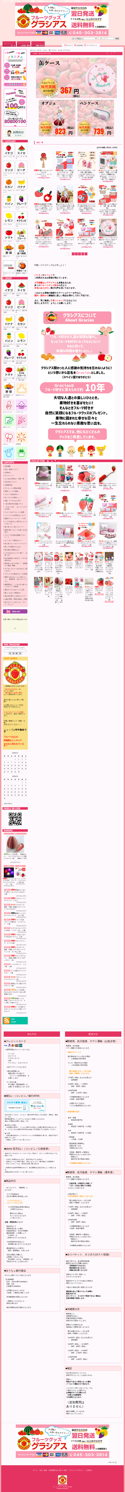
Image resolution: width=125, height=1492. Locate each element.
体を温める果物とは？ (12, 550)
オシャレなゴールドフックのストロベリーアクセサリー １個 (86, 534)
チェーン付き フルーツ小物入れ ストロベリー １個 (15, 922)
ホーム (9, 44)
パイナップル (9, 201)
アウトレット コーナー (9, 268)
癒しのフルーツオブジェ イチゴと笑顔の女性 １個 (65, 196)
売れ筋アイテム (21, 389)
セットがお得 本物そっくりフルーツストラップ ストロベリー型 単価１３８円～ (86, 477)
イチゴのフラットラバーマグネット (38, 585)
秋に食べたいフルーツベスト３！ (16, 543)
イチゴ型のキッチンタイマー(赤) (99, 585)
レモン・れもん (9, 218)
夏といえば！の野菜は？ (13, 593)
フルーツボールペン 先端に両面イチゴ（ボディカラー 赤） (15, 958)
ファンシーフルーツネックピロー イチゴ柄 (69, 560)
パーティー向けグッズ (21, 422)
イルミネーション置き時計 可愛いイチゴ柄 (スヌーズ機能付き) (108, 163)
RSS (13, 1019)
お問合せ (38, 44)
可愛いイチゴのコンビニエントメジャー (78, 585)
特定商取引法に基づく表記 (58, 1470)
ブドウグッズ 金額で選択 (9, 356)
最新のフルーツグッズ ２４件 (15, 518)
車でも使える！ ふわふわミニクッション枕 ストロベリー (44, 476)
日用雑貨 (21, 438)
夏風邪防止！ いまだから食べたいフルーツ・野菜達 (16, 586)
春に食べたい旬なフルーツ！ (14, 527)
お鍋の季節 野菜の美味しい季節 (16, 599)
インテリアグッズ (21, 453)
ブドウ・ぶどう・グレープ (21, 202)
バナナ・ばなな (21, 184)
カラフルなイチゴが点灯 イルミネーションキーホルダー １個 (9, 876)
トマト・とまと (9, 235)
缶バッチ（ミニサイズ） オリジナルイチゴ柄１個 (20, 875)
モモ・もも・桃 (21, 167)
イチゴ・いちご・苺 (9, 150)
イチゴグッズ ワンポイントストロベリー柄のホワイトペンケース (48, 562)
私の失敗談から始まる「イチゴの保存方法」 (16, 559)
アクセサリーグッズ (9, 453)
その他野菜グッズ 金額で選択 (9, 390)
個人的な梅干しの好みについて (15, 596)
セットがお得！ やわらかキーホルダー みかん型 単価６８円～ (15, 992)
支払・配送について (23, 44)
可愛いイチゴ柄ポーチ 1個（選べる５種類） (108, 197)
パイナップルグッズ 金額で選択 (9, 339)
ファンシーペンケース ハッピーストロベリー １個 (44, 534)
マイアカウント (92, 45)
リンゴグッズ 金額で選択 (9, 305)
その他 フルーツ (21, 235)
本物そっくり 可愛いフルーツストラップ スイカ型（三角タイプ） (15, 1001)
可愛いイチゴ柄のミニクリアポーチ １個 (65, 162)
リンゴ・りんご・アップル (9, 168)
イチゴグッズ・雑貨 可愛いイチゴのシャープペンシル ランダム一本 (15, 949)
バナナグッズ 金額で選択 (9, 322)
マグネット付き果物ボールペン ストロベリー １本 (48, 587)
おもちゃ (9, 438)
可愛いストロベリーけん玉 (43, 162)
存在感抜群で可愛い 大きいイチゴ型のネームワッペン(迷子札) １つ (43, 197)
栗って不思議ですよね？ (13, 547)
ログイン (70, 45)
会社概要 (8, 466)
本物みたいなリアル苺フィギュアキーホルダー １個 (15, 892)
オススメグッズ (9, 406)
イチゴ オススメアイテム (61, 50)
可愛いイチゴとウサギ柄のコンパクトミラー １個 (66, 231)
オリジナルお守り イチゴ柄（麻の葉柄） (87, 162)
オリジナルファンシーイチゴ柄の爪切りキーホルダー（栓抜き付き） (87, 197)
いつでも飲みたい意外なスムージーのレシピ (16, 523)
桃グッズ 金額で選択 (21, 305)
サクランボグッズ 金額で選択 (21, 356)
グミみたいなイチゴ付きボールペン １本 (43, 505)
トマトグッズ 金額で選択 (9, 373)
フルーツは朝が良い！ (12, 494)
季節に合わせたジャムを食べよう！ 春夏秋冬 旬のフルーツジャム (16, 579)
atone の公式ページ (16, 1172)
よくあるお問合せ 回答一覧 (14, 479)
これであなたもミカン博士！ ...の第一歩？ (16, 554)
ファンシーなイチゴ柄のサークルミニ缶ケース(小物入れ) (108, 231)
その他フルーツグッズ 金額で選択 (21, 373)
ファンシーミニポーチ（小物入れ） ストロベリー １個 (86, 231)
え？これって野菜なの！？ (14, 540)
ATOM (13, 1022)
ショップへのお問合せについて (15, 515)
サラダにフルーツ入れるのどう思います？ (16, 570)
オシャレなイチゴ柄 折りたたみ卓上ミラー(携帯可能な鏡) (65, 534)
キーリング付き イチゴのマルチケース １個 (86, 505)
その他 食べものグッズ (21, 251)
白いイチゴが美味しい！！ (14, 497)
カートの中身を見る (15, 611)
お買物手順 (8, 485)
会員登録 (80, 45)
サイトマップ (9, 475)
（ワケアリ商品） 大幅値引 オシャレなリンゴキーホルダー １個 (110, 563)
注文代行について (11, 482)
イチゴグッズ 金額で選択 (9, 288)
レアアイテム (21, 406)
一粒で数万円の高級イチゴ (14, 504)
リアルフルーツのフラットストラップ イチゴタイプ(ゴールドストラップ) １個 (109, 589)
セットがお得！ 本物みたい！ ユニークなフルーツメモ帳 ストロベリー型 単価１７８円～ (16, 848)
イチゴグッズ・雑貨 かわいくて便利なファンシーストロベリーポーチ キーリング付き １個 (108, 535)
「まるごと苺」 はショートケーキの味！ (16, 508)
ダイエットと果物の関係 (13, 488)
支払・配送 (43, 1470)
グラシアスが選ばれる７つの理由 (16, 574)
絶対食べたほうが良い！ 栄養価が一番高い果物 (16, 564)
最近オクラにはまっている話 (14, 590)
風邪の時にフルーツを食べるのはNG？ (16, 531)
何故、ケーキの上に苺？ (13, 501)
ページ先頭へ (113, 1462)
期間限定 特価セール (21, 268)
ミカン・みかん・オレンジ (9, 185)
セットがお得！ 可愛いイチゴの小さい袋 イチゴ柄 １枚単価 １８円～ (65, 477)
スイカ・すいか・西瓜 (21, 151)
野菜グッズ (9, 250)
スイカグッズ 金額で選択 (21, 288)
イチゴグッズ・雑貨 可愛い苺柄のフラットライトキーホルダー (15, 907)
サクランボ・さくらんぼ (21, 219)
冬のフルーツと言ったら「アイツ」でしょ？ (15, 603)
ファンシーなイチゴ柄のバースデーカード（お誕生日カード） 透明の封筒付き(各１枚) (89, 589)
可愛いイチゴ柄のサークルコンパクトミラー (44, 230)
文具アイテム (9, 421)
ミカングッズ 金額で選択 (21, 322)
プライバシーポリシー (76, 1470)
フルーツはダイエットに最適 (14, 512)
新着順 (115, 147)
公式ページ (16, 1140)
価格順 (108, 147)
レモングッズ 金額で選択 (21, 339)
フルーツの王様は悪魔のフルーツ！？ (15, 536)
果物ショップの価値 (11, 491)
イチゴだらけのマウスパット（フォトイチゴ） (68, 586)
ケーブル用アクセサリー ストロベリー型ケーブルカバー (15, 1009)
